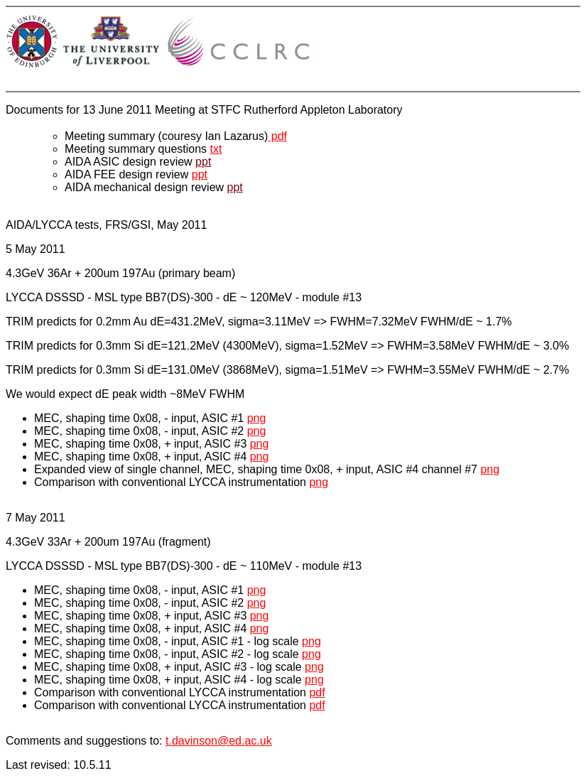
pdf (277, 136)
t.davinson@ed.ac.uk (219, 741)
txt (216, 149)
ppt (203, 162)
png (256, 418)
